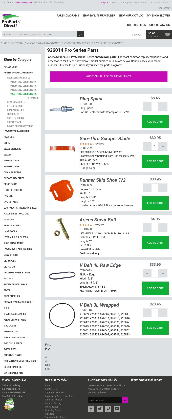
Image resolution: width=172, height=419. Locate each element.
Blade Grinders (12, 148)
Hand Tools (10, 231)
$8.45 (155, 97)
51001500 (86, 229)
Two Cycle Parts (13, 343)
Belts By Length (13, 355)
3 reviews (98, 225)
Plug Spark (91, 98)
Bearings (9, 136)
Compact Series (15, 110)
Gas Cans (9, 219)
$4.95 (155, 218)
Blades (8, 154)
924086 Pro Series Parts (23, 85)
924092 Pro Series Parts (23, 89)
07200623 (86, 270)
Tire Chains (10, 325)
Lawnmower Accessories (18, 249)
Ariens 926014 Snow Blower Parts (108, 76)
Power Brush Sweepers (20, 126)
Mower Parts (11, 254)
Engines (8, 195)
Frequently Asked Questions (59, 396)
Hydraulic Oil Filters (16, 237)
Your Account (119, 2)
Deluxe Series (15, 105)
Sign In (105, 2)
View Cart (137, 35)
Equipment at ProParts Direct (20, 207)
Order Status (136, 25)
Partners (49, 413)
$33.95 (155, 179)
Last (47, 369)
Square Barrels (13, 366)
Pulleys (8, 278)
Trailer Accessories (15, 313)
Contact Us (164, 7)
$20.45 (155, 304)
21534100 (86, 104)
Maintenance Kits (13, 372)
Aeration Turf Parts (15, 319)
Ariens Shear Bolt (98, 219)
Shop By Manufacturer (98, 15)
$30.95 (155, 137)
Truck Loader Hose (14, 337)
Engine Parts (11, 201)
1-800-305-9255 (23, 2)
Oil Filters (9, 266)
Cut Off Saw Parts (14, 178)
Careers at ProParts (55, 417)
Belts (7, 142)
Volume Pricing (53, 403)
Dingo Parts (10, 184)
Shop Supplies (12, 296)
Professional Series (18, 77)
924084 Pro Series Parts (23, 81)
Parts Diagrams (68, 15)
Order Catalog (159, 25)
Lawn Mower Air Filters (17, 131)
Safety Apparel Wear (15, 284)
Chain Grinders (12, 172)
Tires (6, 307)
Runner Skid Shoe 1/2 (103, 180)
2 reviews (98, 144)
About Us (50, 385)
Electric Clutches (14, 190)
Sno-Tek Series (15, 118)
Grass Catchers (13, 225)
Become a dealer (137, 2)
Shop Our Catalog (131, 15)
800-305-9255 (17, 392)
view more (33, 97)
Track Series (14, 114)
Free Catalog (51, 406)
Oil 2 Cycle (10, 260)
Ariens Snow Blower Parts (19, 72)
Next (48, 365)
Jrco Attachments (14, 243)
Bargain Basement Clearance (20, 361)
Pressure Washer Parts (17, 272)
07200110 (86, 310)
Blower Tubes (11, 160)
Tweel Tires (10, 349)
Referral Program (54, 399)
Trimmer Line (11, 331)
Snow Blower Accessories (18, 302)
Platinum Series (16, 101)
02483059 (86, 185)
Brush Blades (11, 166)
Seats (7, 290)
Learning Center (53, 410)
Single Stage (14, 122)
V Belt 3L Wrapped (99, 305)
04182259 (86, 148)
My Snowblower (158, 15)
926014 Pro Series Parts (23, 93)
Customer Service (159, 2)
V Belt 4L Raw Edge (100, 265)
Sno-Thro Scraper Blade (105, 138)
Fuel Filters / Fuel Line (16, 213)
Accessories (11, 66)
